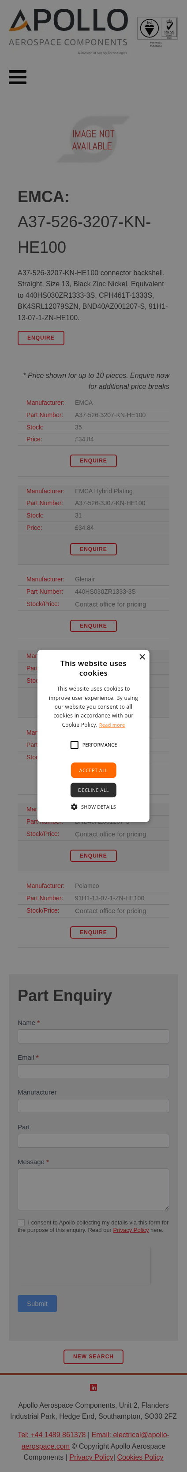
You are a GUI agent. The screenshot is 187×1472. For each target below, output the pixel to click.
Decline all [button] (93, 790)
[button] (74, 745)
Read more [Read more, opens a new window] (112, 724)
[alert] (93, 736)
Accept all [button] (93, 770)
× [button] (141, 657)
